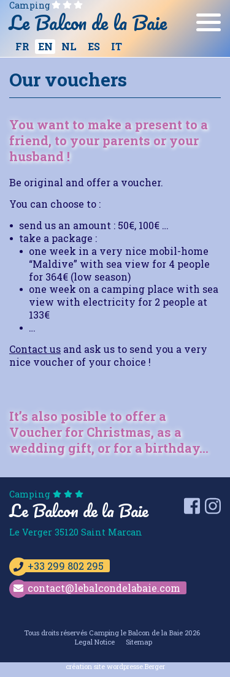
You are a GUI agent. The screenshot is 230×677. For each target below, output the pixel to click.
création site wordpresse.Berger (115, 666)
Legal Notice (95, 641)
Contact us (35, 348)
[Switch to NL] (68, 46)
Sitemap (139, 641)
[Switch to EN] (45, 46)
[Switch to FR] (22, 46)
